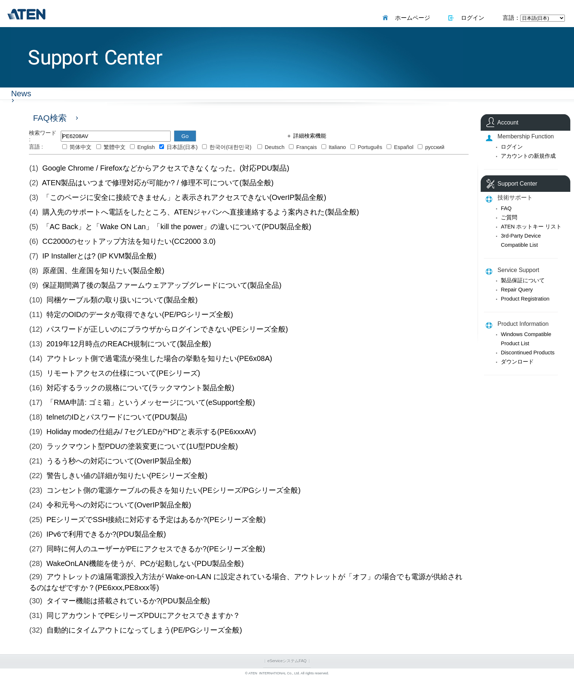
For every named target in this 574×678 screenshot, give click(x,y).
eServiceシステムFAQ (287, 661)
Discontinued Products (528, 352)
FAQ (506, 208)
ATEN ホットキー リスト (531, 227)
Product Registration (525, 299)
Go (185, 136)
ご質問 (509, 217)
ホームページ (411, 18)
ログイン (471, 18)
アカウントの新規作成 (528, 156)
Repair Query (517, 290)
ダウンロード (517, 362)
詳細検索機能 (309, 136)
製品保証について (523, 280)
